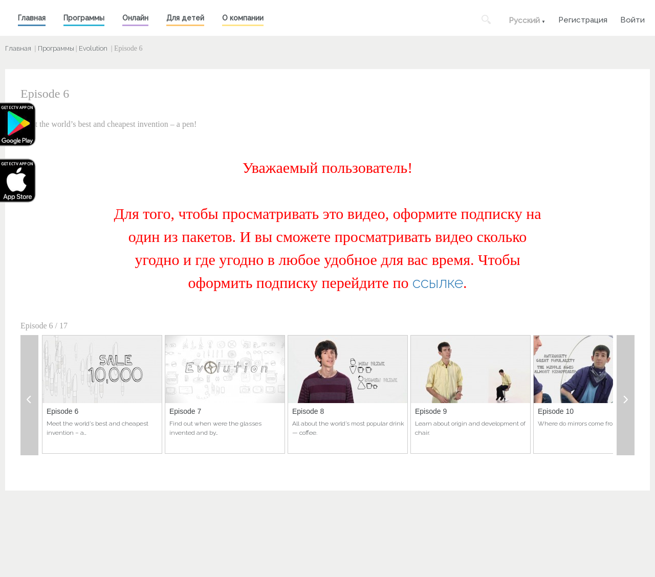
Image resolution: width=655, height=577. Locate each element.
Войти (632, 18)
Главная (32, 18)
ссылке (437, 283)
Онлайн (135, 18)
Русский (524, 20)
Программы (83, 18)
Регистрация (582, 18)
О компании (243, 18)
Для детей (185, 18)
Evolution (93, 48)
